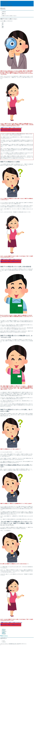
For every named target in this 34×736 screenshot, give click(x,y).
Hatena (3, 632)
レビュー (4, 641)
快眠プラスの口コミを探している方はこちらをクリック (11, 127)
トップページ (4, 2)
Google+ (4, 631)
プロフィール (4, 4)
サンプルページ (5, 1)
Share (3, 630)
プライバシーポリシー (6, 3)
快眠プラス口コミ (4, 635)
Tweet (4, 629)
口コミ (3, 8)
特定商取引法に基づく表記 (7, 5)
